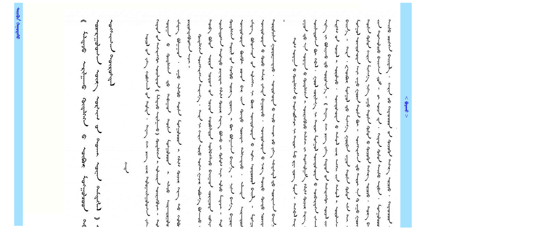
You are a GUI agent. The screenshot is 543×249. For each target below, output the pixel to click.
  (18, 21)
